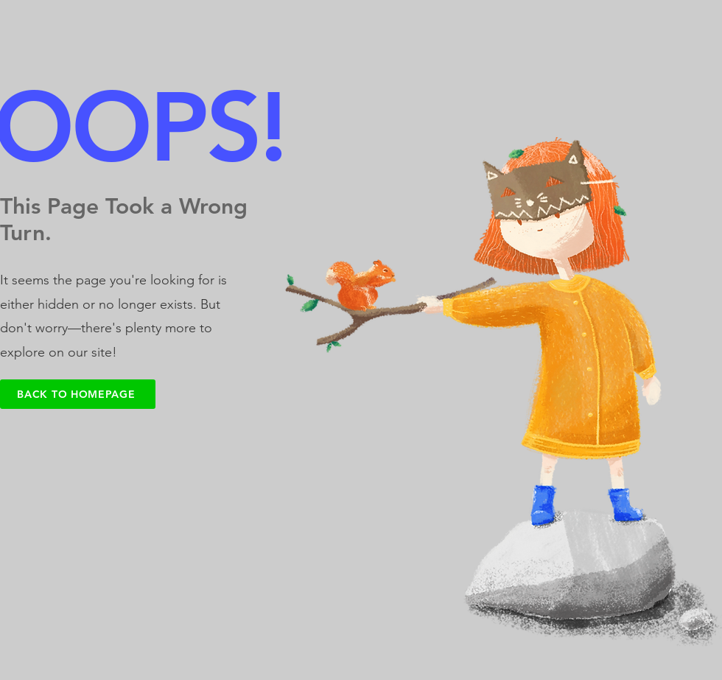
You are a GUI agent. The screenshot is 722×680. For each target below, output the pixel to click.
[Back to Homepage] (77, 394)
